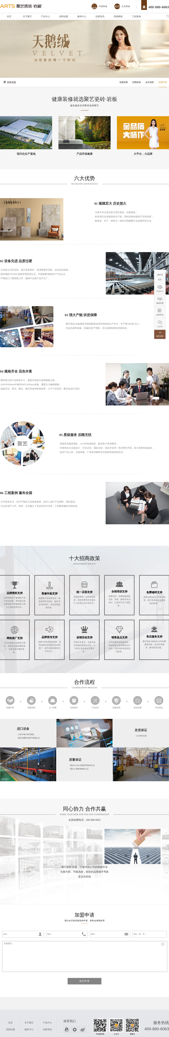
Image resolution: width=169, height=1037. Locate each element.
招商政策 (136, 82)
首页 (9, 16)
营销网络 (118, 16)
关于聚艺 (27, 16)
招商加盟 (63, 16)
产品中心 (45, 16)
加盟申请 (162, 82)
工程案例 (136, 16)
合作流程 (149, 82)
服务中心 (81, 16)
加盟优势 (123, 82)
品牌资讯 (99, 16)
